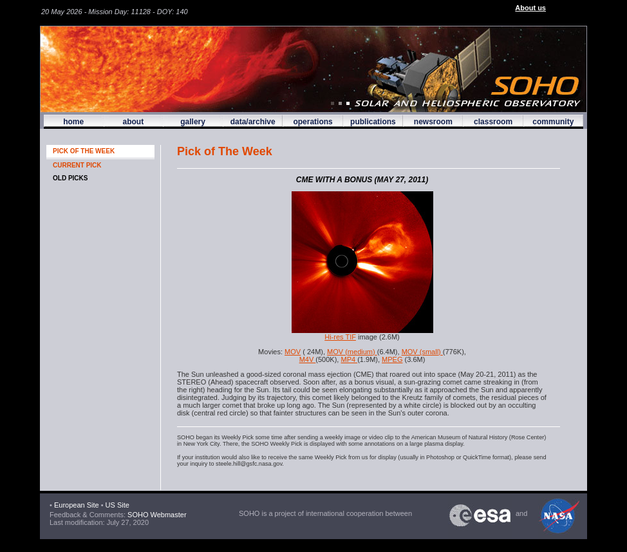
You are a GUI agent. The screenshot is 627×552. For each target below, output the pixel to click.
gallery (192, 121)
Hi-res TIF (340, 337)
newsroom (433, 121)
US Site (117, 505)
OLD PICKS (70, 178)
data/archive (253, 121)
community (553, 121)
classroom (493, 121)
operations (312, 121)
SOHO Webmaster (156, 515)
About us (530, 8)
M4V (307, 359)
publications (373, 121)
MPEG (392, 359)
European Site (76, 505)
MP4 (349, 359)
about (133, 121)
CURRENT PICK (77, 165)
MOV (293, 352)
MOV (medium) (352, 352)
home (73, 121)
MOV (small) (422, 352)
